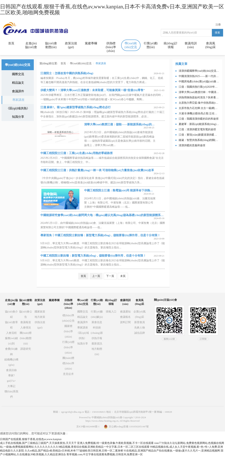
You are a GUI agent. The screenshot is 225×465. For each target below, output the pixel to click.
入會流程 (11, 332)
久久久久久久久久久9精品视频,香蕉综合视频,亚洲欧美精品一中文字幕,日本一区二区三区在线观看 (91, 446)
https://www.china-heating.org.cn (101, 420)
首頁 (11, 43)
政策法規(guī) (71, 45)
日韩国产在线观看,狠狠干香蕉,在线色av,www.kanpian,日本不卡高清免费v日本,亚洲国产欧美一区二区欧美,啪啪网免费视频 (112, 9)
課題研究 (25, 348)
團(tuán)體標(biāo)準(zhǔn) (68, 363)
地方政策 (40, 317)
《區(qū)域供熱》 (18, 108)
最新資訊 (97, 343)
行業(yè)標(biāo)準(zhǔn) (68, 347)
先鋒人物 (139, 327)
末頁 (123, 276)
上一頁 (96, 276)
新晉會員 (139, 322)
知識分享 (18, 116)
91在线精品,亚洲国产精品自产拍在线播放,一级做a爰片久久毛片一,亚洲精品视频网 (172, 450)
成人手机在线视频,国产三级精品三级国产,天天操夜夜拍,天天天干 (38, 443)
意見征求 (68, 374)
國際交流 (18, 74)
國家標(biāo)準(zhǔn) (68, 331)
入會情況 (25, 327)
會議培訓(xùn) (191, 45)
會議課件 (18, 91)
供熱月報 (97, 338)
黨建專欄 (91, 43)
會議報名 (125, 317)
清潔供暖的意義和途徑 (192, 145)
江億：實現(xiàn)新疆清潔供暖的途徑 (200, 134)
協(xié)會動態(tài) (51, 45)
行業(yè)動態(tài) (151, 45)
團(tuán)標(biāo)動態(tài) (25, 338)
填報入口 (111, 311)
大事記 (11, 386)
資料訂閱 (125, 322)
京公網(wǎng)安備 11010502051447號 (126, 426)
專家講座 (18, 99)
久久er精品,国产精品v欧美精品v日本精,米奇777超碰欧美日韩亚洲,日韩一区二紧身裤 (74, 450)
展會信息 (97, 322)
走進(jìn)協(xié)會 (31, 45)
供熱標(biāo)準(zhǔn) (111, 47)
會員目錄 (11, 370)
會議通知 (125, 311)
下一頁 (110, 276)
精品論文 (18, 82)
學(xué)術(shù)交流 (131, 45)
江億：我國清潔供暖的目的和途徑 (199, 118)
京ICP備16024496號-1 (87, 426)
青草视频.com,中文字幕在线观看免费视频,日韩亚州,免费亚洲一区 (104, 454)
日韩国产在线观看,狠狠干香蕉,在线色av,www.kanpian (31, 439)
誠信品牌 (139, 332)
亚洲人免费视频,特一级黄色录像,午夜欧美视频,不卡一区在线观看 (115, 443)
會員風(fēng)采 (210, 45)
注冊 (218, 24)
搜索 (217, 32)
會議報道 (25, 322)
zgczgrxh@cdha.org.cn (72, 411)
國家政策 (40, 311)
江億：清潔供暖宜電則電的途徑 (197, 129)
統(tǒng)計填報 (170, 45)
